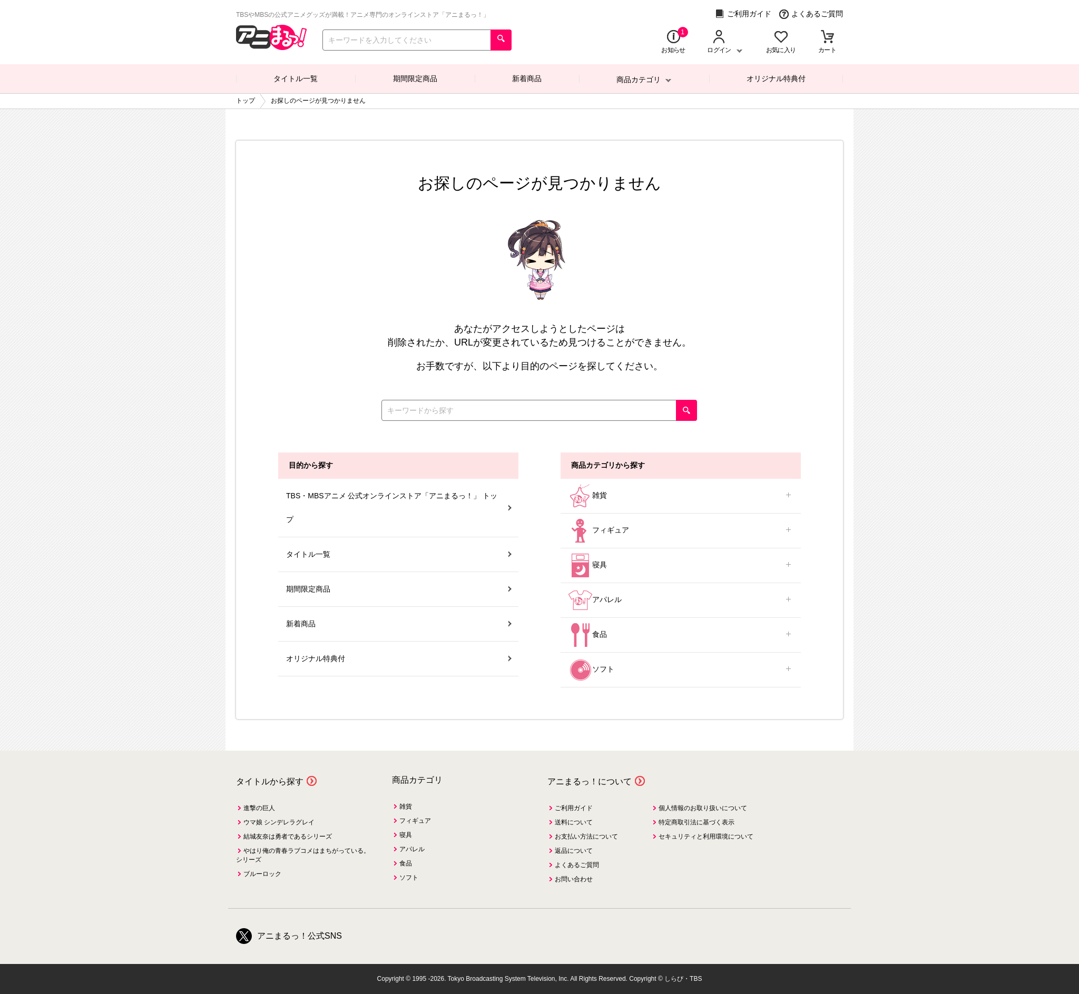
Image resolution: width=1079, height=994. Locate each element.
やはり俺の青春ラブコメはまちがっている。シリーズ (303, 855)
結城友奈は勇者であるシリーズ (287, 836)
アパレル (680, 600)
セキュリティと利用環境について (706, 836)
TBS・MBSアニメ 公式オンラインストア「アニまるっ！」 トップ (399, 507)
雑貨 (680, 496)
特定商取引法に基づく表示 (696, 822)
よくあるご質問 (811, 14)
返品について (574, 850)
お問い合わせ (574, 879)
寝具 (680, 565)
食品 (680, 635)
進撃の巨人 (259, 808)
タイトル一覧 (295, 78)
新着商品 (527, 78)
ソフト (680, 670)
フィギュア (680, 531)
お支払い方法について (586, 836)
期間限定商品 (415, 78)
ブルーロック (262, 874)
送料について (574, 822)
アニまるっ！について (589, 781)
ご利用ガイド (743, 14)
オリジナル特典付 (776, 78)
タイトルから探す (269, 781)
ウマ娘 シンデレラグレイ (279, 822)
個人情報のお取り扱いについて (703, 808)
